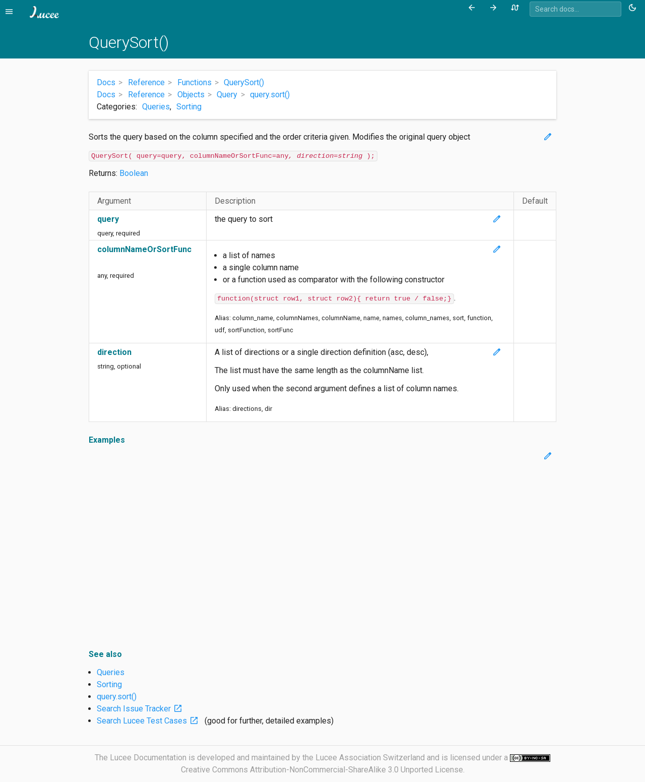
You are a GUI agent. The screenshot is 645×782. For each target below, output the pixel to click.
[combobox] (575, 9)
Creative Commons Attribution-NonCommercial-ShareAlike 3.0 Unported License (322, 769)
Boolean (133, 173)
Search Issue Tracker (141, 708)
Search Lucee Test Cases (150, 721)
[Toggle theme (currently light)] (634, 8)
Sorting (189, 106)
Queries (156, 106)
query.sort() (117, 696)
